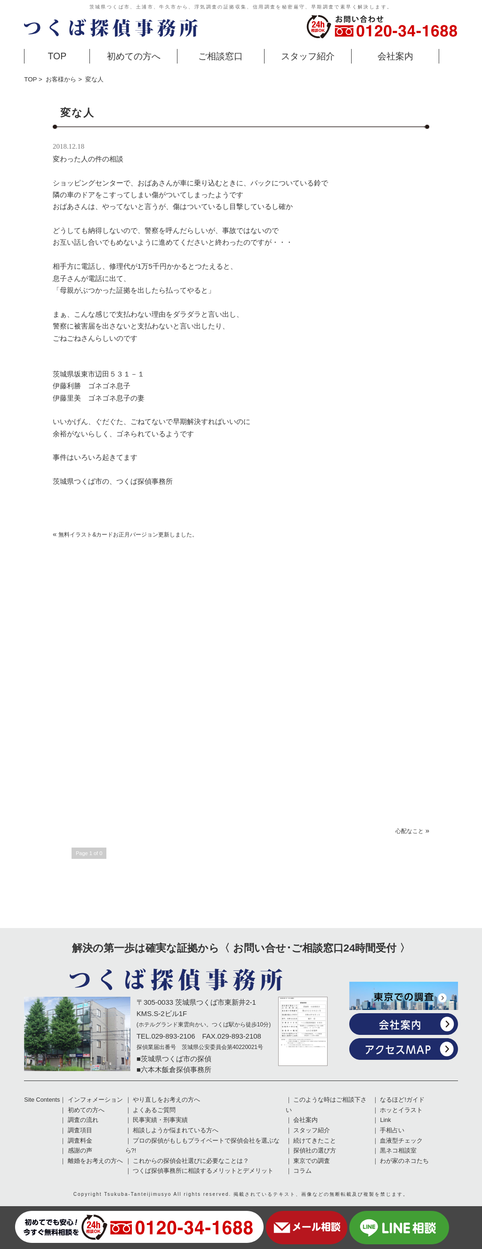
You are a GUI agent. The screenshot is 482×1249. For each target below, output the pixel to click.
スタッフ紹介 (308, 56)
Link (385, 1120)
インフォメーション (95, 1100)
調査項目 (80, 1130)
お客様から (61, 79)
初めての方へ (134, 56)
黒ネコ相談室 (398, 1150)
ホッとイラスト (401, 1110)
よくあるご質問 (154, 1110)
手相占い (392, 1130)
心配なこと (409, 831)
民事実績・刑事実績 (160, 1120)
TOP (57, 56)
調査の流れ (83, 1120)
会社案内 (395, 56)
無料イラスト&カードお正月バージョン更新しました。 (128, 534)
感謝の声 (80, 1150)
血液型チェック (401, 1140)
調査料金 (80, 1140)
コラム (302, 1171)
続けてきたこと (314, 1140)
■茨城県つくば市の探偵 (174, 1059)
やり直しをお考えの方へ (166, 1100)
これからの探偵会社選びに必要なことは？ (191, 1161)
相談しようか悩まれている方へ (175, 1130)
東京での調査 (311, 1161)
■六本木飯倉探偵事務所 (174, 1069)
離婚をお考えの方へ (95, 1161)
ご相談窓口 (220, 56)
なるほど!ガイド (402, 1100)
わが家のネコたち (404, 1161)
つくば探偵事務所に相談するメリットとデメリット (203, 1171)
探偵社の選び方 (314, 1150)
